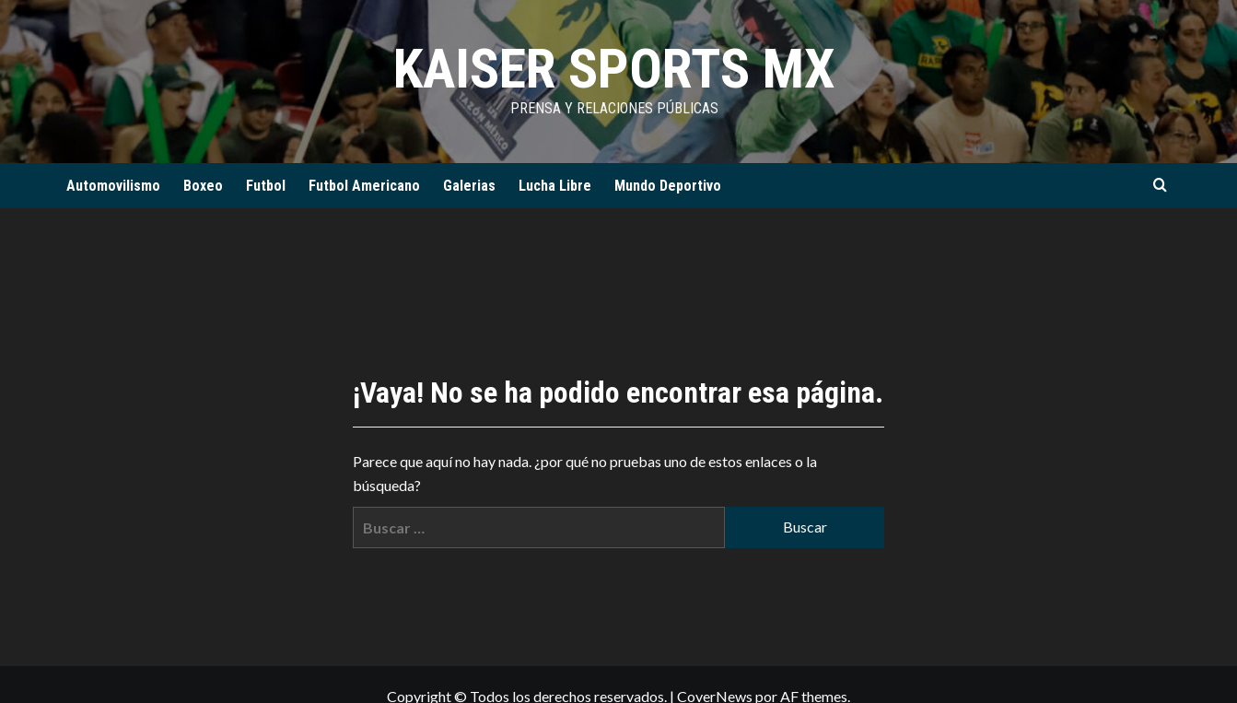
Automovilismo (113, 185)
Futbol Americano (364, 185)
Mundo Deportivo (667, 185)
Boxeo (203, 185)
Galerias (469, 185)
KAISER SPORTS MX (614, 68)
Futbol (266, 185)
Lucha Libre (555, 185)
